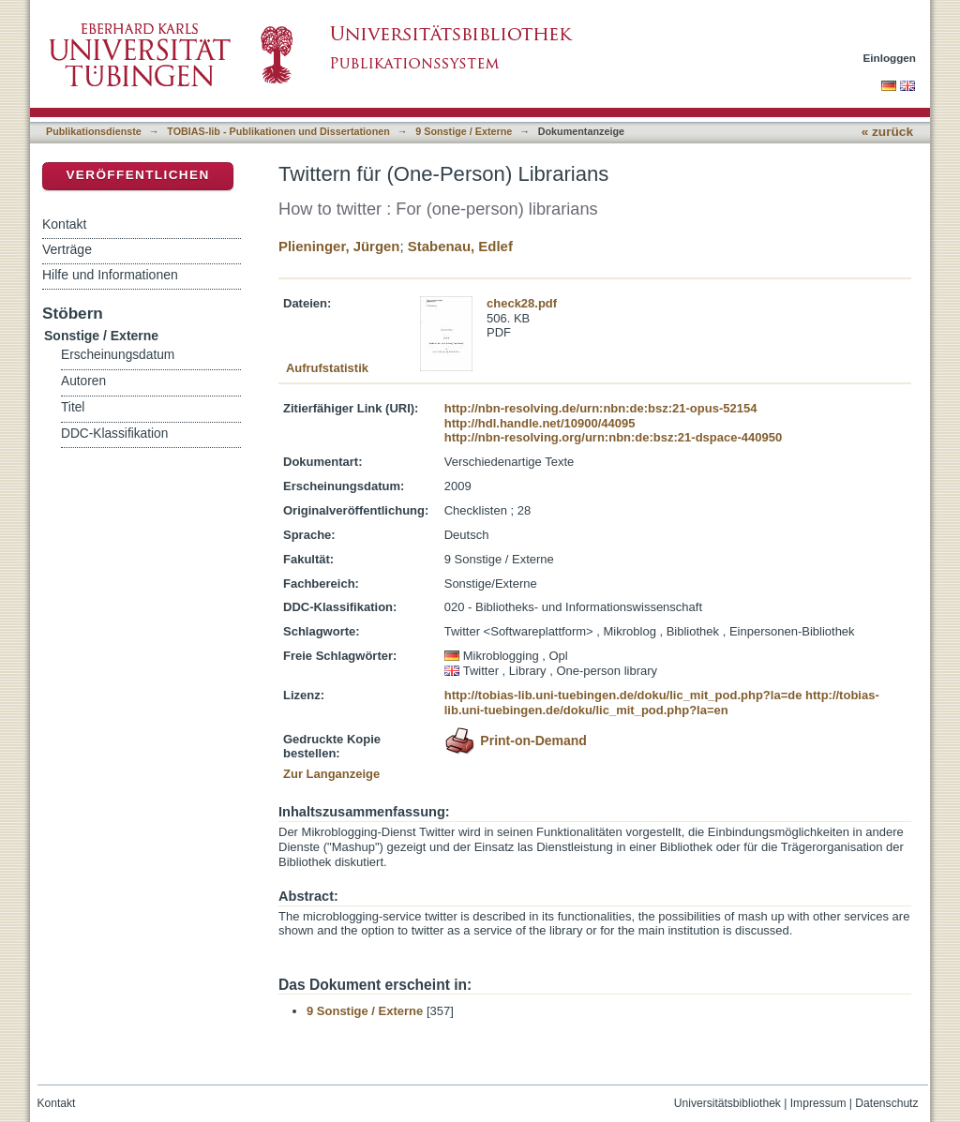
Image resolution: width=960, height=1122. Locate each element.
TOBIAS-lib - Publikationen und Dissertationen (278, 131)
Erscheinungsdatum (117, 355)
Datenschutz (886, 1103)
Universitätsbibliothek (727, 1103)
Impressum (818, 1103)
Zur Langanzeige (331, 774)
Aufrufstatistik (327, 368)
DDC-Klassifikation (114, 433)
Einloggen (890, 58)
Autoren (83, 381)
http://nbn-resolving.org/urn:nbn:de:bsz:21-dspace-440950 (613, 437)
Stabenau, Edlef (460, 246)
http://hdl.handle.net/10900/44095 (540, 423)
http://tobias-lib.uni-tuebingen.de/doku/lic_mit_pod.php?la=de (623, 695)
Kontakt (64, 224)
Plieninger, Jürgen (339, 246)
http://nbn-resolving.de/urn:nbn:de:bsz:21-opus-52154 (601, 408)
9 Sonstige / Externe (463, 131)
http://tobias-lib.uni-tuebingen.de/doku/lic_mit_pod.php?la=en (661, 702)
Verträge (67, 249)
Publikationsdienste (94, 131)
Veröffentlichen (137, 175)
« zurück (887, 132)
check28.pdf (522, 303)
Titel (72, 407)
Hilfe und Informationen (110, 274)
